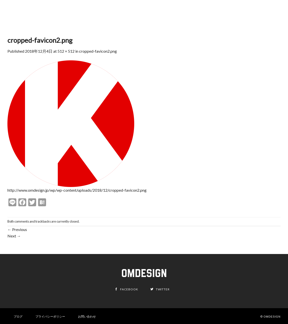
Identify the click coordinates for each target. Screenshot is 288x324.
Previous (17, 229)
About (251, 15)
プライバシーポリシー (50, 316)
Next (14, 235)
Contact (270, 15)
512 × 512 (66, 51)
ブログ (18, 316)
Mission (233, 15)
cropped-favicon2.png (98, 51)
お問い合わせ (87, 316)
